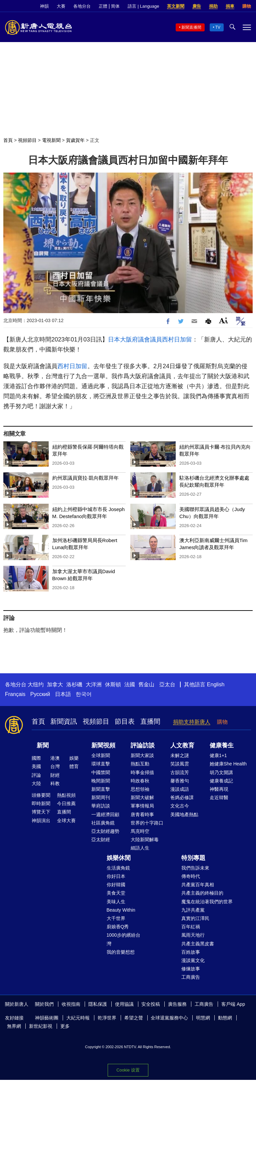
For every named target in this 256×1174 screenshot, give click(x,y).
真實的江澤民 (195, 918)
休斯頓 (113, 684)
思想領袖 (140, 789)
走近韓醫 (219, 797)
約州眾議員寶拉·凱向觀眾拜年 (85, 478)
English (215, 684)
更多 (65, 1026)
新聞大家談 (142, 755)
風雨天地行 (193, 935)
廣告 (196, 6)
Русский (40, 694)
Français (15, 694)
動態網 (225, 1017)
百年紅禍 (190, 926)
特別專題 (193, 858)
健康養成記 (221, 780)
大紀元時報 (78, 1017)
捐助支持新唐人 (191, 722)
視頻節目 (27, 140)
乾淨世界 (107, 1017)
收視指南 (71, 1004)
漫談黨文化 (193, 960)
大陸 (36, 783)
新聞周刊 (100, 797)
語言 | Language (143, 6)
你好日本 (116, 876)
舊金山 (146, 684)
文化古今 (179, 805)
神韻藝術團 (46, 1017)
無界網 (14, 1026)
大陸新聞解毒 (145, 839)
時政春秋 (140, 780)
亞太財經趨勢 (105, 831)
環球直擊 (100, 763)
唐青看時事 (142, 814)
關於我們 (44, 1004)
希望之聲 (133, 1017)
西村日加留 (177, 339)
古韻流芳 (179, 772)
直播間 (150, 721)
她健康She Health (228, 763)
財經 (55, 775)
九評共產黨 (193, 910)
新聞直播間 (191, 27)
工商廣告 (190, 977)
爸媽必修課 (182, 797)
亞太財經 (100, 839)
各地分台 (82, 6)
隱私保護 (97, 1004)
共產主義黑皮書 (197, 943)
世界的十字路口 (147, 823)
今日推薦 (66, 803)
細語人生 (140, 848)
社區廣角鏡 (103, 823)
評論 (36, 775)
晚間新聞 (100, 780)
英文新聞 (175, 6)
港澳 (55, 758)
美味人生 (116, 901)
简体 (115, 6)
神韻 (44, 6)
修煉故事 (190, 968)
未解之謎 (179, 755)
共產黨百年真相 (197, 884)
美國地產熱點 (184, 814)
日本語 (63, 694)
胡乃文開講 (221, 772)
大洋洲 (94, 684)
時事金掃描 (142, 772)
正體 (103, 6)
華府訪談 (100, 805)
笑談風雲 (179, 763)
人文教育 (182, 745)
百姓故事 (190, 952)
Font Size (223, 320)
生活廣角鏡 (118, 868)
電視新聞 (51, 140)
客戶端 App (233, 1004)
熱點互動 (140, 763)
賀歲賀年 (75, 140)
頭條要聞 (41, 795)
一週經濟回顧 (105, 814)
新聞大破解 (142, 797)
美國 (36, 766)
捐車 (230, 6)
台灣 (55, 766)
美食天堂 (116, 893)
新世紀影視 (40, 1026)
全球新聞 (100, 755)
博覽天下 (41, 811)
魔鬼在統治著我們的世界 (207, 901)
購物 (246, 6)
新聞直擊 (100, 789)
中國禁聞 (100, 772)
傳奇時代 (190, 876)
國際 (36, 758)
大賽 (61, 6)
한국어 (84, 694)
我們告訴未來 (195, 868)
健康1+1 (218, 755)
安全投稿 (150, 1004)
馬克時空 (140, 831)
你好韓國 (116, 884)
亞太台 (167, 684)
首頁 (8, 140)
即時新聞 (41, 803)
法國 (129, 684)
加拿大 (55, 684)
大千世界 (116, 918)
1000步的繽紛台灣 (123, 939)
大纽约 (36, 684)
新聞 (43, 745)
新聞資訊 (63, 721)
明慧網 (203, 1017)
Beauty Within (121, 910)
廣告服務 (177, 1004)
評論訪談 (143, 745)
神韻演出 (41, 820)
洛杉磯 (74, 684)
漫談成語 (179, 789)
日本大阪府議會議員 (135, 339)
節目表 (125, 721)
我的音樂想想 (121, 952)
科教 (55, 783)
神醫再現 (219, 789)
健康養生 (222, 745)
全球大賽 (66, 820)
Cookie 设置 (127, 1070)
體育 (74, 766)
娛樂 (74, 758)
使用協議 (124, 1004)
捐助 (213, 6)
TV (217, 27)
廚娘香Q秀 (118, 926)
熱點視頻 (66, 795)
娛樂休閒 (119, 858)
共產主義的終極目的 (202, 893)
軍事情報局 (142, 805)
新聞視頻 (103, 745)
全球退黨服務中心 (169, 1017)
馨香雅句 (179, 780)
